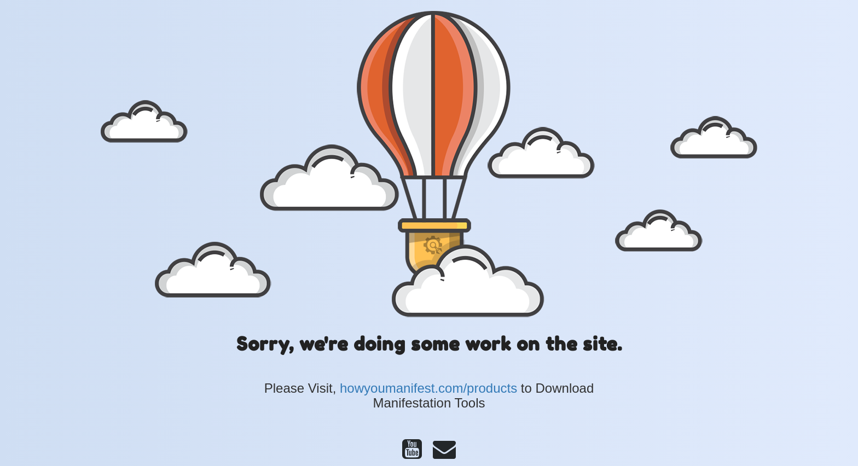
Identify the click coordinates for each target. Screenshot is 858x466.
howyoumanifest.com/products (428, 388)
